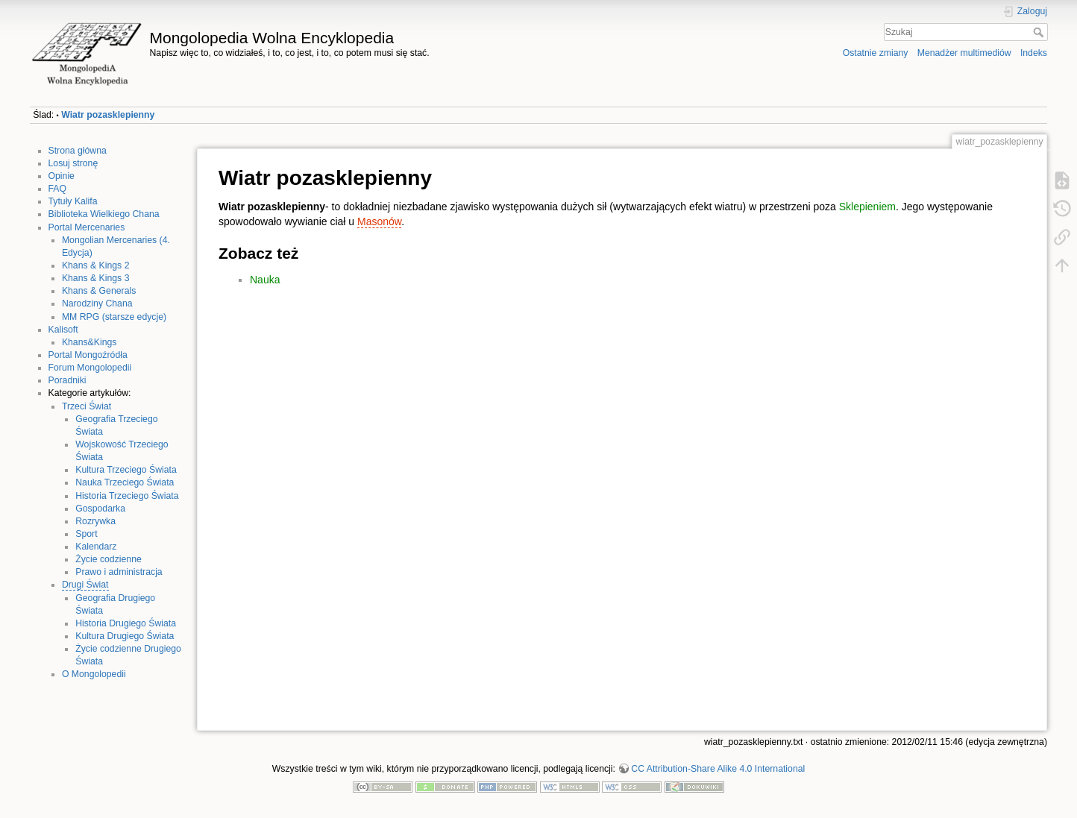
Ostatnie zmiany (875, 53)
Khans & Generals (99, 291)
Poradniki (67, 380)
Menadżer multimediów (964, 53)
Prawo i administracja (118, 572)
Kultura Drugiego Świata (124, 636)
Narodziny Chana (97, 303)
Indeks (1033, 53)
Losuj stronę (73, 163)
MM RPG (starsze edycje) (114, 317)
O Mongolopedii (94, 674)
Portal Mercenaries (86, 227)
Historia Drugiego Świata (125, 623)
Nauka (265, 280)
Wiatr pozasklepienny (107, 115)
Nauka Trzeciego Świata (124, 482)
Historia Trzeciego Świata (126, 496)
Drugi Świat (85, 584)
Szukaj (1040, 32)
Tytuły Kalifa (73, 201)
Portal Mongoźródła (88, 355)
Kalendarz (95, 546)
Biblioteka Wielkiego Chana (104, 214)
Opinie (61, 176)
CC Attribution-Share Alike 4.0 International (718, 769)
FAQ (57, 188)
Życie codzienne (108, 559)
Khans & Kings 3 (96, 278)
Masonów (379, 221)
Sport (86, 534)
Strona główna (77, 150)
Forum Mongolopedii (90, 367)
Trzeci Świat (86, 406)
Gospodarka (100, 508)
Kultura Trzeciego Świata (126, 470)
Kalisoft (63, 329)
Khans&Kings (89, 342)
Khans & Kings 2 (96, 265)
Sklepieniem (867, 207)
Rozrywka (95, 521)
